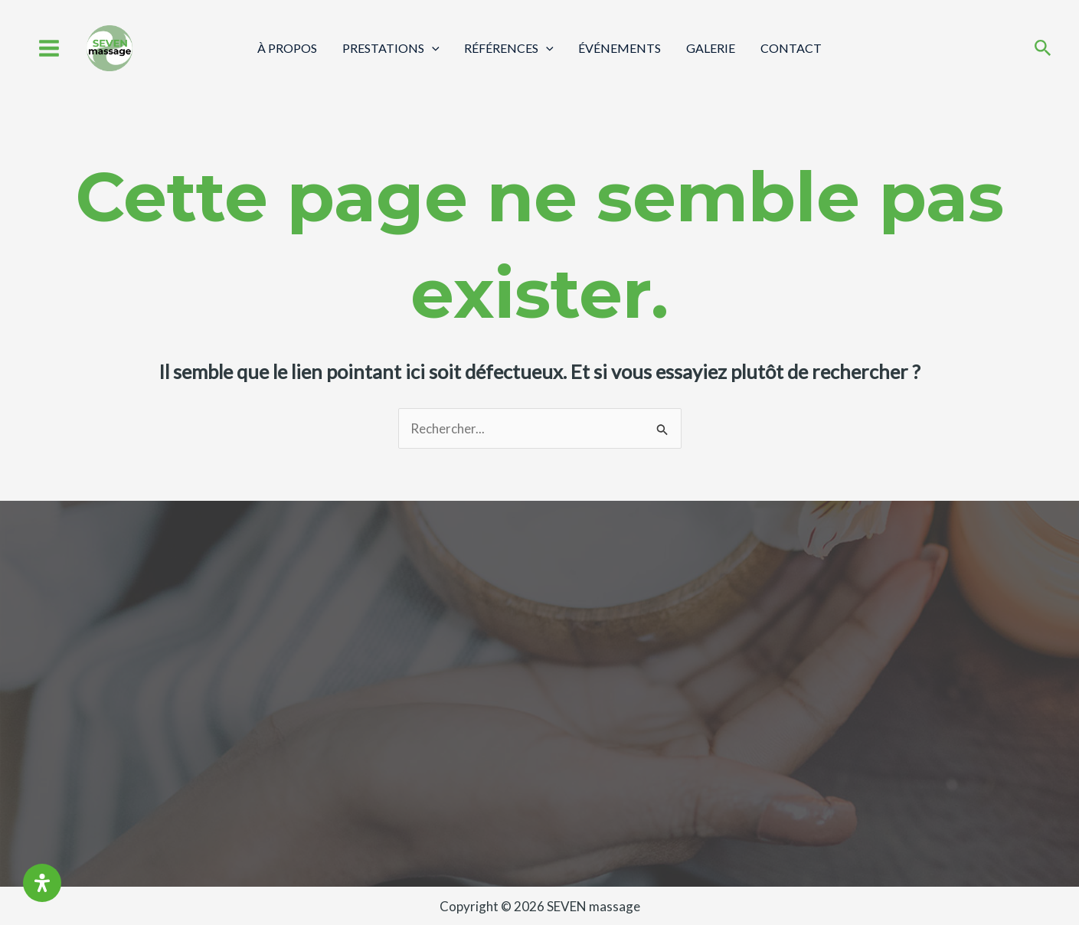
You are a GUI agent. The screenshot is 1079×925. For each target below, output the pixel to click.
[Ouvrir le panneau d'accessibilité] (42, 883)
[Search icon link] (1043, 49)
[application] (432, 48)
